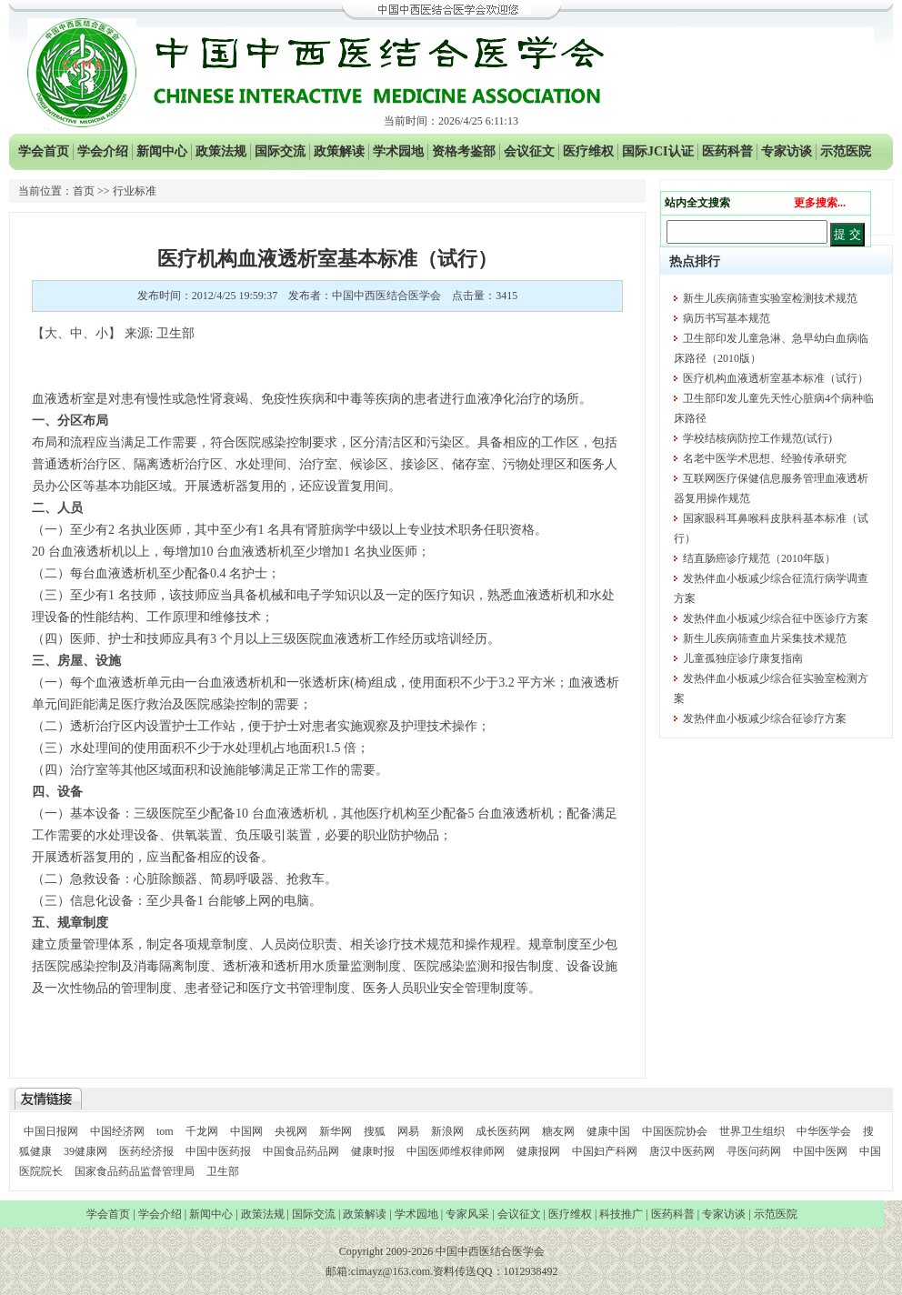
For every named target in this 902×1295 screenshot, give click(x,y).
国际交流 (280, 151)
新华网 (335, 1131)
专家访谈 (786, 151)
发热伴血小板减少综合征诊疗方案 (765, 718)
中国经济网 (117, 1131)
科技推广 (621, 1214)
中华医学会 (824, 1131)
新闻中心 (161, 151)
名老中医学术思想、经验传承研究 (765, 458)
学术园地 (398, 151)
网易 (408, 1131)
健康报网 (538, 1151)
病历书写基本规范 (726, 318)
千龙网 (201, 1131)
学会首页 (43, 151)
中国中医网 (820, 1151)
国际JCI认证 (658, 151)
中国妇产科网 (604, 1151)
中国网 (246, 1131)
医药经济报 (146, 1151)
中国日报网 (51, 1131)
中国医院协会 (674, 1131)
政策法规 (220, 151)
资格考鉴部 (464, 151)
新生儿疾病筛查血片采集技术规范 (765, 638)
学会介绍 (102, 151)
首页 (84, 191)
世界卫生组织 (752, 1131)
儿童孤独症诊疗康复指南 (743, 658)
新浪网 (447, 1131)
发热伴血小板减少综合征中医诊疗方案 (775, 618)
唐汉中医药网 (682, 1151)
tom (165, 1131)
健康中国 (608, 1131)
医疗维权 (588, 151)
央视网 (291, 1131)
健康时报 (373, 1151)
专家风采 (467, 1214)
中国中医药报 (218, 1151)
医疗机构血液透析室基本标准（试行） (775, 378)
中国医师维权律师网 (456, 1151)
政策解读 (339, 151)
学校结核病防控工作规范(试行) (757, 438)
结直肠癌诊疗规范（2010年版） (759, 558)
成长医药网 (503, 1131)
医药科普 (727, 151)
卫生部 (222, 1171)
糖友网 (558, 1131)
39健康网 (85, 1151)
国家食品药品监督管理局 (136, 1171)
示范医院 (845, 151)
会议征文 (529, 151)
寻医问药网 (754, 1151)
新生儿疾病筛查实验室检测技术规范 (770, 298)
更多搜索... (820, 202)
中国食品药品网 (301, 1151)
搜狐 (375, 1131)
